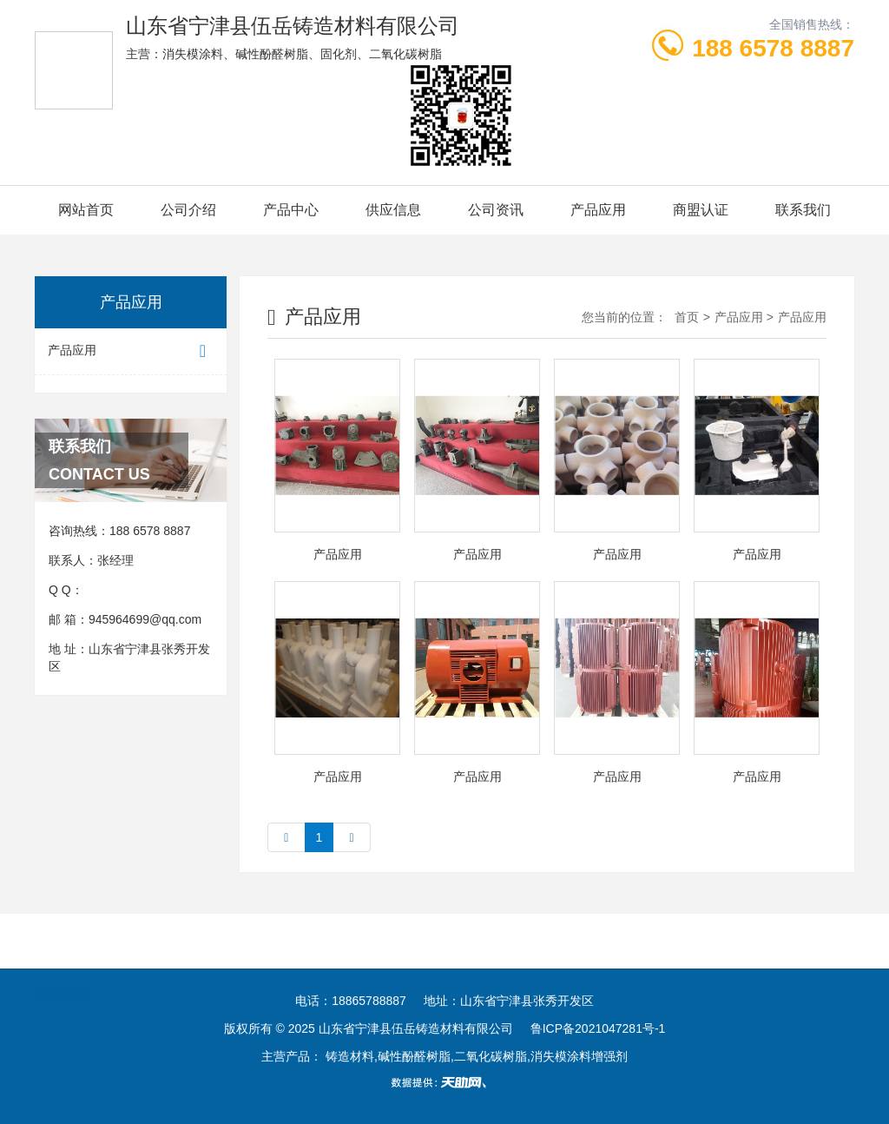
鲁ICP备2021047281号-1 (598, 1028)
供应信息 (393, 209)
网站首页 (86, 209)
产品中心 (291, 209)
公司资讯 (496, 209)
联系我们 (803, 209)
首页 (687, 317)
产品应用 (598, 209)
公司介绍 (188, 209)
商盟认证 (700, 209)
